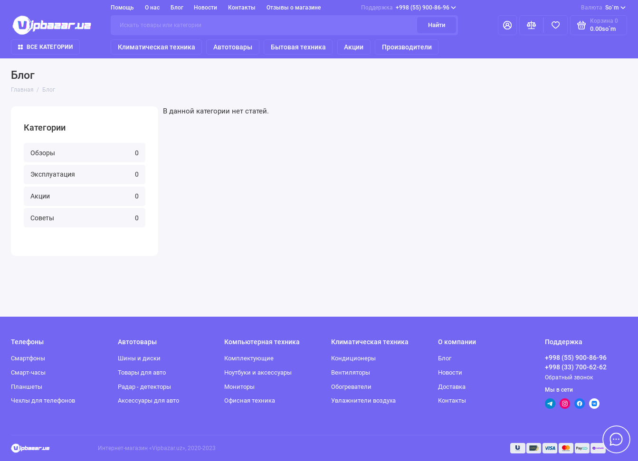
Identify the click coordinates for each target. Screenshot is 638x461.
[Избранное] (555, 25)
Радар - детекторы (144, 386)
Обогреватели (351, 386)
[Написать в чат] (616, 439)
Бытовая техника (298, 47)
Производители (407, 47)
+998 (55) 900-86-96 (408, 7)
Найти (436, 24)
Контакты (242, 7)
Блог (177, 7)
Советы (84, 218)
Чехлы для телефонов (43, 400)
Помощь (122, 7)
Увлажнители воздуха (363, 400)
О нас (152, 7)
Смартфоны (28, 358)
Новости (205, 7)
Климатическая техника (156, 47)
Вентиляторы (350, 372)
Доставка (452, 386)
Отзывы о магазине (294, 7)
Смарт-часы (28, 372)
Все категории (45, 47)
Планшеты (26, 386)
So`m (603, 7)
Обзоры (84, 153)
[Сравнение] (531, 25)
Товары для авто (142, 372)
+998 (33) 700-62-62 (576, 367)
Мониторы (239, 386)
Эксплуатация (84, 174)
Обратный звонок (569, 377)
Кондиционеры (353, 358)
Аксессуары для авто (148, 400)
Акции (353, 47)
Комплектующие (249, 358)
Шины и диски (139, 358)
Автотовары (232, 47)
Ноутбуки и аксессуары (258, 372)
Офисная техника (249, 400)
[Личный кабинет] (507, 25)
